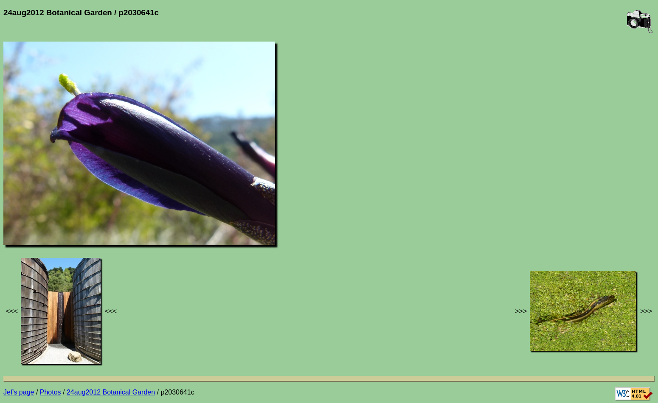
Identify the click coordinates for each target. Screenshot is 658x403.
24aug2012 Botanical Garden (111, 392)
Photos (50, 392)
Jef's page (18, 392)
